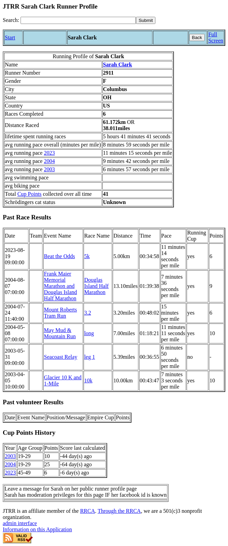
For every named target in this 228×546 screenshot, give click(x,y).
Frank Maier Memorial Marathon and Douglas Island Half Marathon (60, 286)
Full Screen (215, 37)
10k (88, 380)
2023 (49, 153)
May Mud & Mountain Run (60, 333)
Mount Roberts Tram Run (60, 313)
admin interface (20, 523)
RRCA (87, 511)
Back (197, 37)
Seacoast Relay (60, 357)
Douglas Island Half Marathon (96, 286)
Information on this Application (37, 529)
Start (10, 37)
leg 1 (89, 357)
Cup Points (29, 194)
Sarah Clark (117, 64)
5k (87, 256)
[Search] (78, 20)
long (89, 333)
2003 (49, 169)
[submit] (145, 20)
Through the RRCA (119, 511)
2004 (49, 161)
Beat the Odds (59, 256)
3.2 (87, 313)
